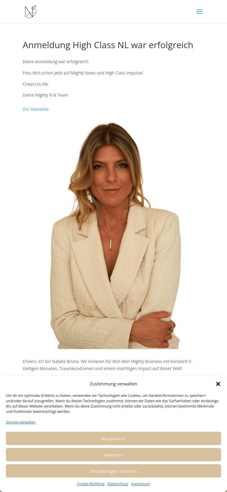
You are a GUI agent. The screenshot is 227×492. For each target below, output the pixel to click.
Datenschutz (118, 483)
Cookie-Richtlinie (91, 483)
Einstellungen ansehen (113, 471)
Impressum (140, 483)
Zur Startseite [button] (36, 109)
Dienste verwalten (21, 422)
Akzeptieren (113, 439)
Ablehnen (114, 455)
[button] (218, 384)
